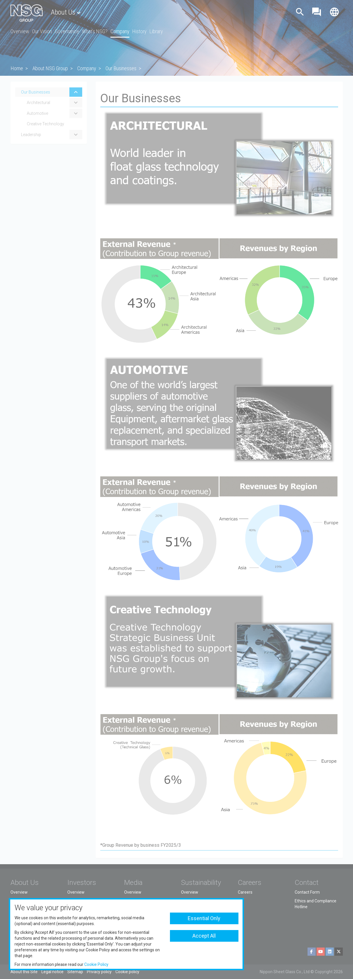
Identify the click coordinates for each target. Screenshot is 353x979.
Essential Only (204, 918)
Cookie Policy (96, 964)
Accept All (204, 936)
